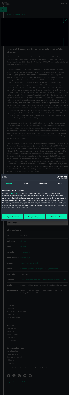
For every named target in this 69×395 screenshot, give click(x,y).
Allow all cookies (56, 217)
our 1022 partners (14, 193)
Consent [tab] (9, 183)
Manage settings (35, 217)
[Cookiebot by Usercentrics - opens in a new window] (58, 177)
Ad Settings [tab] (43, 183)
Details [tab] (26, 183)
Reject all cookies (13, 217)
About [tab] (60, 183)
